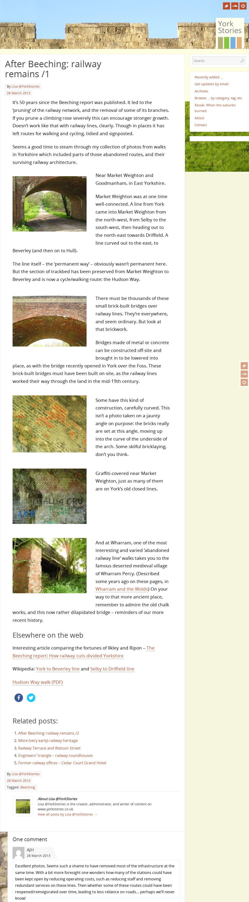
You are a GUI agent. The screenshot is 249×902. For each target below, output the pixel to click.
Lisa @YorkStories (26, 86)
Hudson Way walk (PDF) (38, 682)
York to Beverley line (58, 668)
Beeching (27, 787)
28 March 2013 (18, 93)
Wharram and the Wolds (122, 589)
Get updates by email (212, 84)
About (199, 118)
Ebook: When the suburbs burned (215, 108)
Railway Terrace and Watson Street (49, 748)
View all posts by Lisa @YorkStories (67, 814)
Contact (201, 125)
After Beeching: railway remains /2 (48, 733)
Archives (201, 91)
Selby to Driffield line (112, 668)
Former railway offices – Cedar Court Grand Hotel (62, 762)
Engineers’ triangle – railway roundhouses (55, 755)
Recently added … (209, 77)
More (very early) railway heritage (48, 740)
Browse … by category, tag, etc (218, 98)
